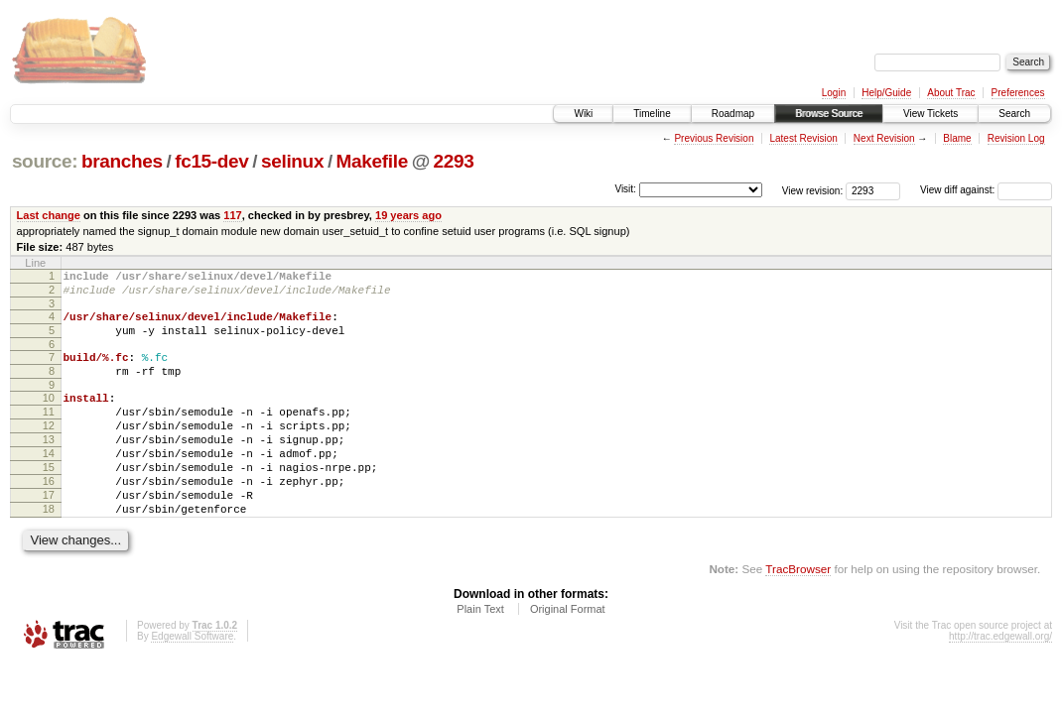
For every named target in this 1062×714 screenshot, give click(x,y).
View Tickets (930, 113)
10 (49, 415)
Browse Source (829, 113)
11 (49, 432)
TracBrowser (798, 613)
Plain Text (480, 653)
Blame (957, 138)
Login (834, 92)
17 (49, 533)
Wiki (583, 113)
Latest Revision (803, 138)
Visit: (625, 188)
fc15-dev (211, 161)
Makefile (372, 161)
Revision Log (1016, 138)
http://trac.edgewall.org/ (1000, 680)
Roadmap (733, 113)
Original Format (567, 653)
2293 (454, 161)
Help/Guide (886, 92)
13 (49, 466)
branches (122, 161)
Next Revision (884, 138)
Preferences (1018, 92)
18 (49, 550)
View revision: (813, 189)
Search (1014, 113)
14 (49, 483)
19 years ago (408, 215)
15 (49, 500)
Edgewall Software (192, 680)
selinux (292, 161)
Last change (48, 215)
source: (44, 161)
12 (49, 449)
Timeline (651, 113)
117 (232, 215)
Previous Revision (713, 138)
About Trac (951, 92)
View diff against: (986, 189)
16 (49, 517)
